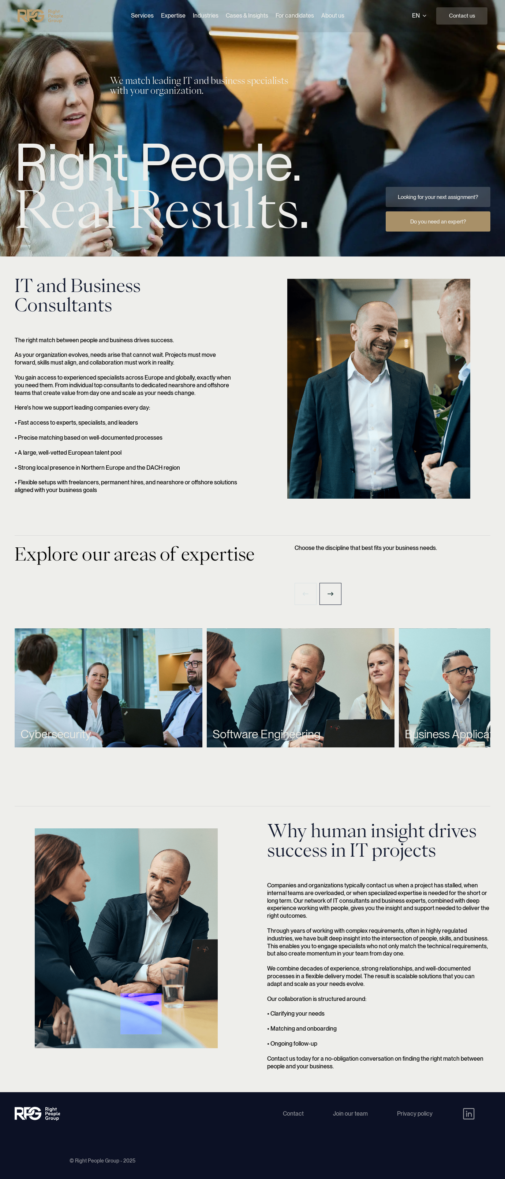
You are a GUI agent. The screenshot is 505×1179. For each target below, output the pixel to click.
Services (142, 15)
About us (332, 15)
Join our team (350, 1113)
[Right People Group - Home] (40, 16)
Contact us (462, 15)
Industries (205, 15)
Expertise (173, 15)
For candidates (295, 15)
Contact (293, 1113)
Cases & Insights (247, 15)
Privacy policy (415, 1113)
